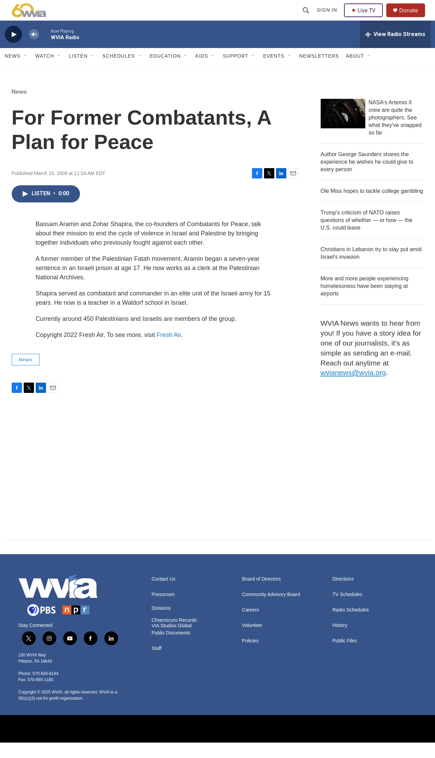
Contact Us (163, 594)
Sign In (328, 18)
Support (235, 71)
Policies (250, 656)
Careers (250, 625)
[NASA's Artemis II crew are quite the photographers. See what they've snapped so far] (343, 129)
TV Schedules (347, 610)
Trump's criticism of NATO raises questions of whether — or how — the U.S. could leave (367, 235)
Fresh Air (169, 350)
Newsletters (319, 71)
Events (273, 71)
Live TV (366, 18)
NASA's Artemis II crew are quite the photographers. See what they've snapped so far (395, 133)
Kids (201, 71)
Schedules (118, 71)
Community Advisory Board (271, 610)
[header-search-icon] (306, 18)
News (13, 71)
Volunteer (252, 640)
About (355, 71)
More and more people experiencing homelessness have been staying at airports (365, 301)
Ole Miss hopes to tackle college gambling (372, 206)
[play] (13, 50)
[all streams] (395, 49)
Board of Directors (261, 594)
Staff (157, 663)
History (339, 640)
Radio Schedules (350, 625)
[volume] (34, 50)
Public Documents (171, 648)
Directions (343, 594)
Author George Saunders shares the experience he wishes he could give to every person (367, 177)
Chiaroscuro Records (174, 635)
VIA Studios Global (172, 641)
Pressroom (163, 610)
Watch (44, 71)
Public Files (344, 656)
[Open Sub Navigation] (25, 71)
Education (165, 71)
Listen (78, 71)
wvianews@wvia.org (353, 388)
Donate (413, 18)
